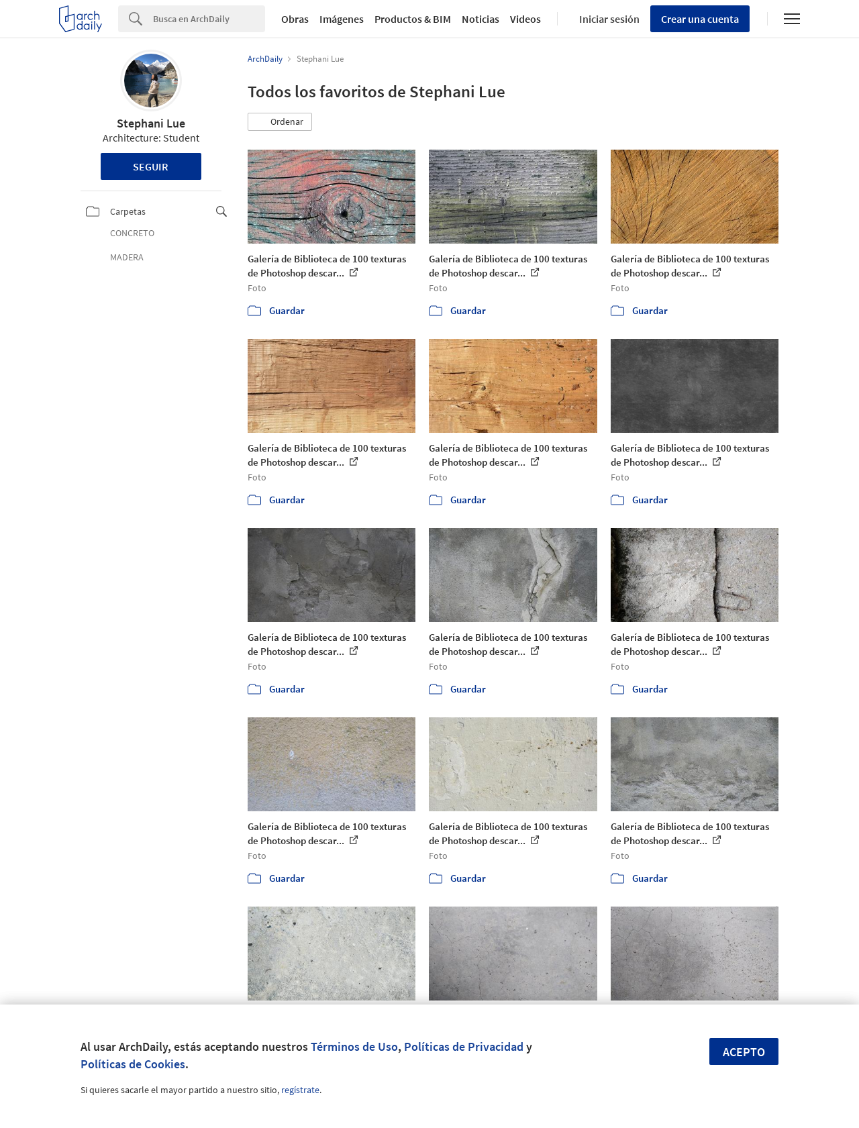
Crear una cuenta (700, 18)
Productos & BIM (412, 18)
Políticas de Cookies (133, 1064)
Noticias (480, 18)
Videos (525, 18)
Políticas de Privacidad (463, 1046)
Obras (295, 18)
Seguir (150, 166)
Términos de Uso (354, 1046)
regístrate (300, 1090)
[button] (280, 122)
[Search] (209, 18)
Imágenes (341, 18)
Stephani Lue (151, 123)
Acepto (744, 1052)
